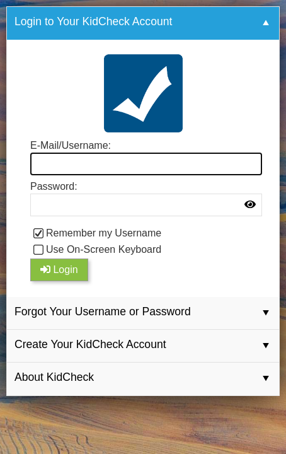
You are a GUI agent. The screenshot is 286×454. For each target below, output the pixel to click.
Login (59, 269)
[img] (250, 204)
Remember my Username (103, 233)
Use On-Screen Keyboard (103, 249)
